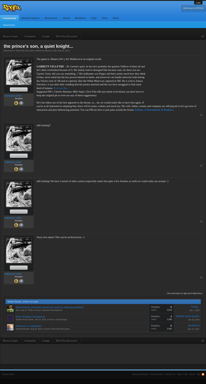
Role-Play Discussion (25, 51)
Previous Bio (60, 88)
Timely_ (194, 306)
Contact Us (170, 374)
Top (198, 374)
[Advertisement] (175, 79)
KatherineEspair (23, 329)
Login (198, 3)
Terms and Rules (140, 374)
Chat (104, 18)
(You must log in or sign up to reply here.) (184, 293)
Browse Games (30, 18)
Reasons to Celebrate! (29, 326)
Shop (116, 18)
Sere (18, 310)
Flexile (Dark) (8, 374)
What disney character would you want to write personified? (50, 307)
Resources (51, 18)
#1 (201, 115)
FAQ (93, 18)
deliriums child (50, 51)
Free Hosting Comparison (30, 316)
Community (9, 18)
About (66, 18)
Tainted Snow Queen (25, 319)
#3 (201, 221)
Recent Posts (9, 25)
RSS (203, 374)
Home (192, 374)
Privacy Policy (156, 374)
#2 (201, 166)
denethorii (193, 325)
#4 (201, 278)
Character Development (52, 310)
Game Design (61, 319)
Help (179, 374)
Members (80, 18)
